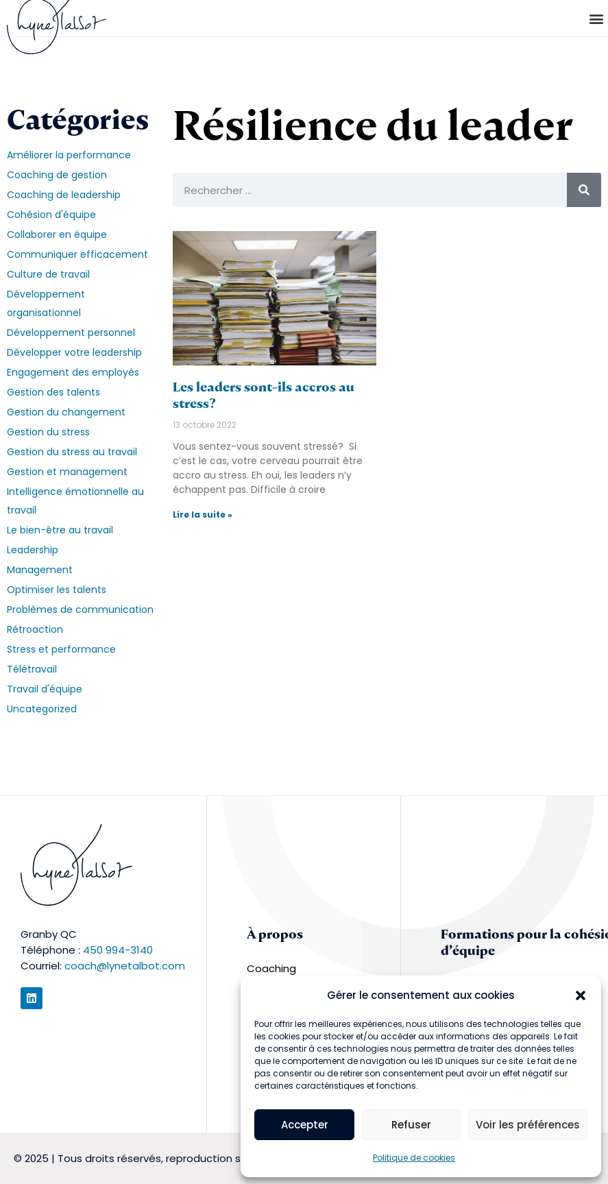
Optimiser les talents (56, 589)
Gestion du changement (66, 412)
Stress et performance (61, 649)
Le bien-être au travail (60, 530)
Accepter (304, 1124)
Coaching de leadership (64, 195)
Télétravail (32, 669)
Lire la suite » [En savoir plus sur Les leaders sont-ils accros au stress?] (202, 514)
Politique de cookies (414, 1157)
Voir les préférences (528, 1124)
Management (40, 570)
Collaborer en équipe (57, 234)
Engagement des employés (73, 372)
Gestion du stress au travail (72, 452)
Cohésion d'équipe (51, 214)
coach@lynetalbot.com (124, 965)
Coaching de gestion (57, 175)
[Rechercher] (584, 190)
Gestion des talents (53, 392)
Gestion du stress (48, 432)
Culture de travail (48, 274)
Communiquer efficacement (77, 254)
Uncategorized (42, 709)
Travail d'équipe (44, 689)
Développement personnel (71, 332)
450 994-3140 (118, 950)
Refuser (411, 1124)
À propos (275, 934)
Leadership (32, 550)
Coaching (271, 968)
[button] (580, 995)
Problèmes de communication (80, 609)
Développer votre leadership (74, 352)
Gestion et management (67, 472)
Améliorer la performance (69, 155)
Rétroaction (35, 629)
